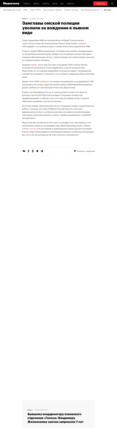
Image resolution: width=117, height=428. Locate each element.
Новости (26, 3)
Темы (36, 413)
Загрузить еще (58, 336)
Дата (62, 3)
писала (33, 129)
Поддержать (100, 3)
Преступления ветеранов (90, 9)
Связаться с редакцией (42, 405)
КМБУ (25, 9)
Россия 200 (64, 413)
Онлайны (45, 3)
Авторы (36, 409)
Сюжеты (36, 3)
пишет (34, 65)
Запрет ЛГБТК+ (35, 9)
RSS (62, 401)
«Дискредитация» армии (12, 9)
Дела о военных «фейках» (53, 9)
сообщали (44, 82)
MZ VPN (63, 409)
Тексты (54, 3)
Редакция (37, 401)
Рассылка (63, 405)
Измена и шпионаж (71, 9)
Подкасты (70, 3)
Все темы (107, 10)
